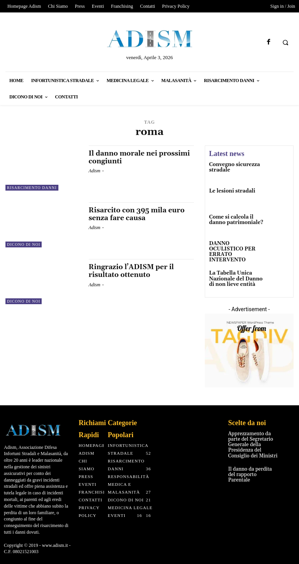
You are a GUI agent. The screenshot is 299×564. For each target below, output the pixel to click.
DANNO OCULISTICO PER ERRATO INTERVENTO (235, 250)
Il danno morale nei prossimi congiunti (141, 157)
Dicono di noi (23, 244)
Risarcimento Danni (32, 188)
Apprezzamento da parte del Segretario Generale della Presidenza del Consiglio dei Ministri (251, 442)
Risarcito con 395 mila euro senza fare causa (138, 214)
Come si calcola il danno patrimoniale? (234, 220)
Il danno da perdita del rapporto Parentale (252, 468)
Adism (94, 170)
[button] (285, 42)
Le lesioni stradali (230, 191)
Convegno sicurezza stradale (233, 167)
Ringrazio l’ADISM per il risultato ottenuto (133, 271)
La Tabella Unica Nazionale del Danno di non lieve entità (234, 276)
